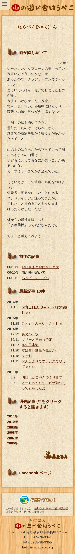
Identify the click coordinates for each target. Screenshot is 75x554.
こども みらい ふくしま (42, 323)
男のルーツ (30, 334)
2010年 (12, 422)
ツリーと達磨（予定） (39, 340)
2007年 (12, 438)
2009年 (12, 427)
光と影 (27, 356)
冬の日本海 (30, 345)
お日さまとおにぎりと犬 (40, 267)
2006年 (12, 443)
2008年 (12, 432)
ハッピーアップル (35, 278)
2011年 (12, 416)
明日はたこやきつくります (42, 377)
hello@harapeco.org (37, 547)
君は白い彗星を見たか (39, 350)
